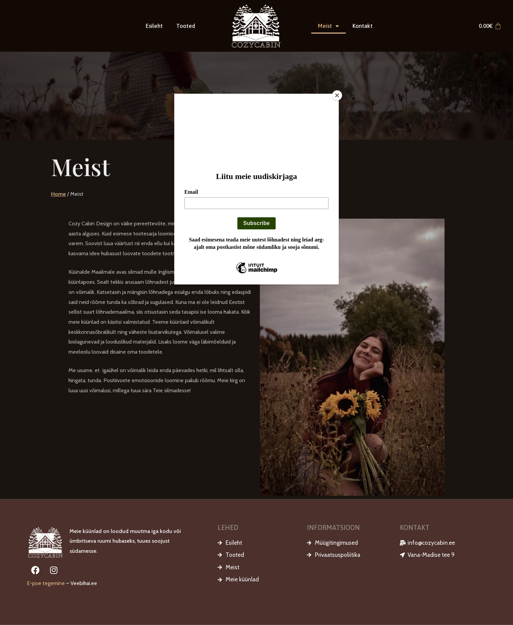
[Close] (337, 95)
